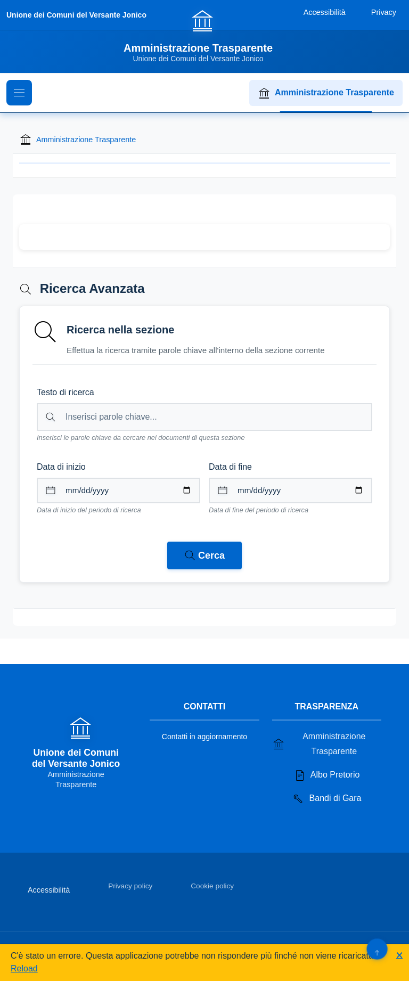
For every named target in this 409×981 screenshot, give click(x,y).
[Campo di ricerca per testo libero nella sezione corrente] (204, 417)
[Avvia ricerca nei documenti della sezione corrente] (204, 555)
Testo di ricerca (65, 392)
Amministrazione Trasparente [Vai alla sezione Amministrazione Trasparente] (319, 744)
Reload (24, 968)
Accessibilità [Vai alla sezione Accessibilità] (49, 890)
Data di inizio (61, 466)
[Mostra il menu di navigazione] (19, 92)
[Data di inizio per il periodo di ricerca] (118, 490)
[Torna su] (376, 948)
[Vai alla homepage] (204, 35)
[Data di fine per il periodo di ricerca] (290, 490)
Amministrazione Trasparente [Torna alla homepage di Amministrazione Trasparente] (77, 139)
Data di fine (230, 466)
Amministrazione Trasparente (326, 93)
